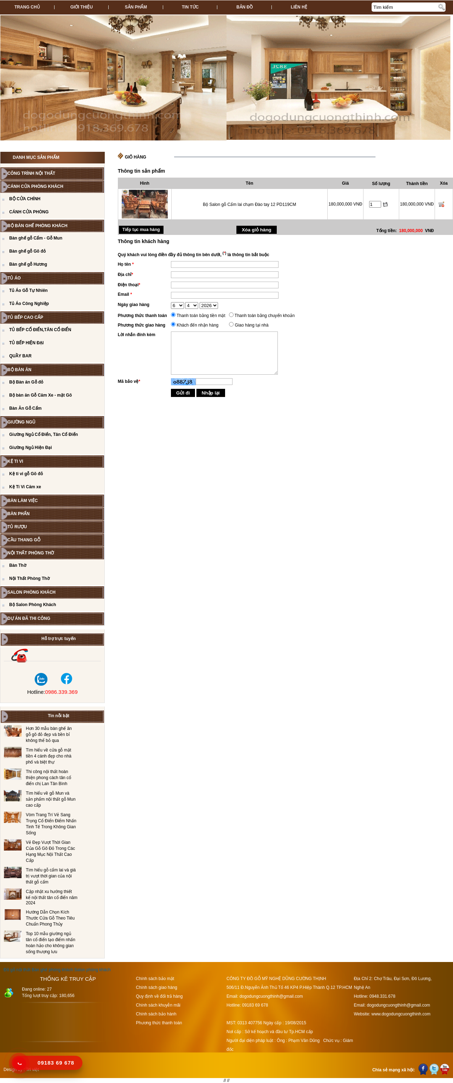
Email (125, 294)
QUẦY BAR (20, 355)
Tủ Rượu (17, 526)
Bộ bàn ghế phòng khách (37, 225)
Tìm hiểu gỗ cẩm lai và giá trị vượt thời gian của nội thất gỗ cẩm (51, 876)
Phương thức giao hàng (141, 325)
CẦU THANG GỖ (23, 539)
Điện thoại (129, 284)
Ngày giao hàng (133, 304)
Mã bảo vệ (129, 381)
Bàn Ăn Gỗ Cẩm (25, 408)
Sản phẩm (136, 7)
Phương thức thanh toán (142, 315)
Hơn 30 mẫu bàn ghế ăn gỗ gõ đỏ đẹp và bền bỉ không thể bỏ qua (49, 734)
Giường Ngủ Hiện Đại (30, 447)
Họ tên (126, 264)
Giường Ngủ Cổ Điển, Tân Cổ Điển (43, 434)
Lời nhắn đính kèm (136, 334)
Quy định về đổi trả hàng (159, 996)
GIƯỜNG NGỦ (21, 422)
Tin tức (190, 7)
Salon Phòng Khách (31, 592)
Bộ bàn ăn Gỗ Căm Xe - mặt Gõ (40, 395)
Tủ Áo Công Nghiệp (29, 303)
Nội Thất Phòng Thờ (30, 553)
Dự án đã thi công (28, 618)
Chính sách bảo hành (156, 1014)
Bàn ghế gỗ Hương (28, 264)
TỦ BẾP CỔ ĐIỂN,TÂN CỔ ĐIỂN (40, 329)
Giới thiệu (81, 7)
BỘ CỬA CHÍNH (24, 198)
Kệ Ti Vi (15, 461)
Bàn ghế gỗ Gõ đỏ (27, 251)
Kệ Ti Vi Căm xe (25, 486)
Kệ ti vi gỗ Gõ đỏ (26, 473)
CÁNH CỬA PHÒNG (28, 211)
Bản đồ (244, 7)
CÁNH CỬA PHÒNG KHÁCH (35, 186)
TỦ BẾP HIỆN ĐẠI (26, 342)
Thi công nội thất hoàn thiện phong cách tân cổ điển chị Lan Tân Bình (48, 777)
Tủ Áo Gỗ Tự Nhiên (28, 290)
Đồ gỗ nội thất (17, 969)
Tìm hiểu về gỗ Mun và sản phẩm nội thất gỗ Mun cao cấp (50, 799)
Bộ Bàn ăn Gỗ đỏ (26, 382)
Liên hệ (299, 7)
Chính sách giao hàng (156, 987)
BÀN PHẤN (18, 513)
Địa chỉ (125, 274)
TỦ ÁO (14, 278)
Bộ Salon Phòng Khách (32, 604)
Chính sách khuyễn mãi (158, 1005)
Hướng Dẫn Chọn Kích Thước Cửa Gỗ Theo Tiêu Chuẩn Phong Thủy (50, 918)
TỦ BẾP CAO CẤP (25, 317)
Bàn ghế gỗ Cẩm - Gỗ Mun (35, 238)
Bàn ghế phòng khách (52, 969)
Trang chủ (27, 7)
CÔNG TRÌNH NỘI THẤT (31, 173)
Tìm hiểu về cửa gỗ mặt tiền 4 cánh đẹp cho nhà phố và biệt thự (48, 756)
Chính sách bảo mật (155, 978)
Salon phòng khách (92, 969)
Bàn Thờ (17, 565)
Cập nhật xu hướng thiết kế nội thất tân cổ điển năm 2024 (52, 897)
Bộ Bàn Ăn (19, 369)
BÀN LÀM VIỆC (22, 500)
